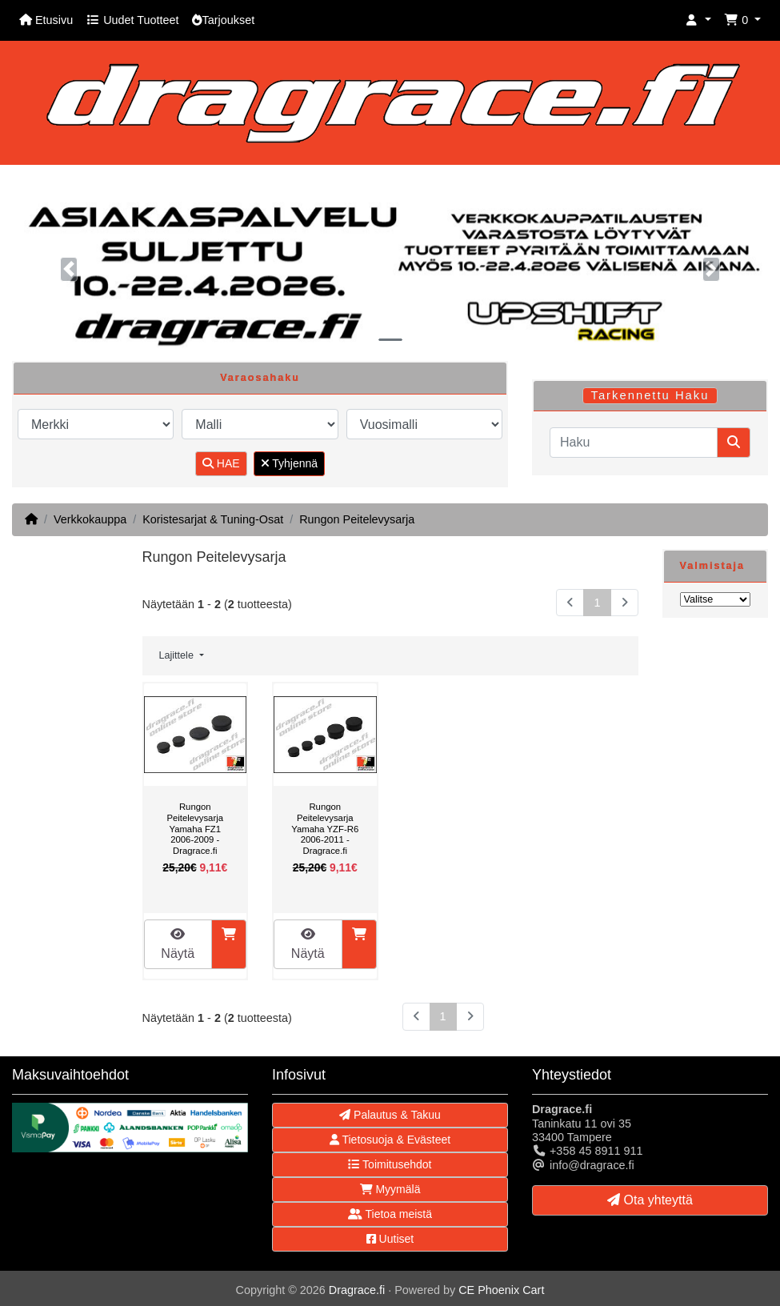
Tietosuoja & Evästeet (390, 1139)
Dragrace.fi (357, 1290)
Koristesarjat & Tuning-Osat (212, 519)
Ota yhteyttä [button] (650, 1200)
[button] (698, 20)
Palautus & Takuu (390, 1114)
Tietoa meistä (390, 1214)
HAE (221, 463)
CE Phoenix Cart (501, 1290)
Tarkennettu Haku (649, 395)
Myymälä (390, 1189)
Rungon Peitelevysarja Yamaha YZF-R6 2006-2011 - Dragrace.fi (324, 828)
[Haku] (634, 442)
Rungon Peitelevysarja (356, 519)
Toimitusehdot (389, 1164)
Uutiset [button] (390, 1238)
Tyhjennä (289, 463)
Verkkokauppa (90, 519)
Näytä (177, 943)
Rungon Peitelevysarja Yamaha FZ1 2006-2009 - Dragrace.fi (194, 828)
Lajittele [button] (178, 655)
